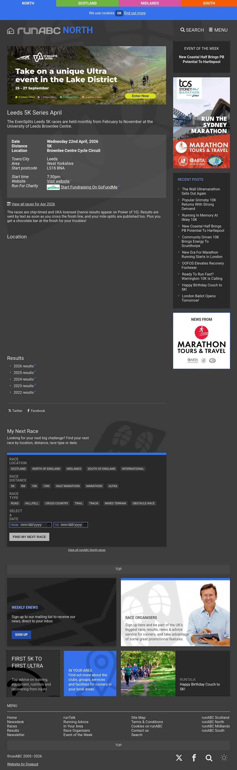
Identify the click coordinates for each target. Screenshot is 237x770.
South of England (101, 468)
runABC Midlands (216, 726)
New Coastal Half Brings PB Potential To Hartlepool (203, 228)
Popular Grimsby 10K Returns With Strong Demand (199, 204)
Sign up (21, 635)
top (118, 569)
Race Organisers (76, 730)
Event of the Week (77, 735)
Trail (78, 503)
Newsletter (16, 735)
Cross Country (56, 503)
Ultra (113, 486)
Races (12, 726)
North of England (46, 468)
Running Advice (75, 722)
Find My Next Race (29, 537)
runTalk (69, 717)
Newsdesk (15, 722)
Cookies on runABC (146, 726)
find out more (135, 13)
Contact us (140, 730)
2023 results (24, 386)
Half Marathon (68, 486)
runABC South (213, 730)
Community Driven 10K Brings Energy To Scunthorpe (200, 241)
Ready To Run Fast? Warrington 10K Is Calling (202, 276)
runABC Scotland (215, 717)
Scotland (87, 3)
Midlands (150, 3)
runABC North (213, 722)
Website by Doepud (22, 764)
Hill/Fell (32, 503)
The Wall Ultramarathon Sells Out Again (201, 191)
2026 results (24, 366)
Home (12, 717)
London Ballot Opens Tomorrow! (199, 298)
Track (93, 503)
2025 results (24, 373)
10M (46, 486)
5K (12, 486)
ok (119, 13)
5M (23, 486)
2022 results (24, 392)
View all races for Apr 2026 (33, 204)
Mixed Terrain (115, 503)
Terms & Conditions (147, 722)
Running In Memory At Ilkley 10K (200, 217)
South (209, 3)
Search (136, 735)
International (133, 468)
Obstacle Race (144, 503)
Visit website (58, 181)
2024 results (24, 379)
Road (14, 503)
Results (13, 730)
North (28, 3)
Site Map (138, 717)
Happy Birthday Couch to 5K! (202, 287)
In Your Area (73, 726)
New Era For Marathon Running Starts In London (202, 254)
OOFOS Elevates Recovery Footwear (203, 265)
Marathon (94, 486)
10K (34, 486)
